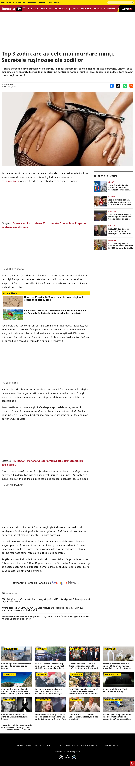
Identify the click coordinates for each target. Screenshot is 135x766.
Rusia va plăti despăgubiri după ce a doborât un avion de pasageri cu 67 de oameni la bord (117, 717)
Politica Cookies (24, 745)
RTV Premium (19, 3)
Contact (59, 745)
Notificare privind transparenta (67, 751)
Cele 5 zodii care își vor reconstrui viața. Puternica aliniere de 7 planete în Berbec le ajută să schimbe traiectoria (55, 311)
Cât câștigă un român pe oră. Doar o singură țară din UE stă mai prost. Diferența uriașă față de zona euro (46, 600)
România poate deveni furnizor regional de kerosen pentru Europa (16, 666)
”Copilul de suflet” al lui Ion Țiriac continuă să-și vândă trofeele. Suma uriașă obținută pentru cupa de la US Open (83, 666)
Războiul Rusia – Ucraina (49, 3)
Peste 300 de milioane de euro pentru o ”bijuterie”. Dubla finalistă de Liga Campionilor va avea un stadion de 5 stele (46, 617)
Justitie (73, 8)
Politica (33, 8)
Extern (111, 196)
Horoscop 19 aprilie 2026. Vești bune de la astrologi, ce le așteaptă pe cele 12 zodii (54, 298)
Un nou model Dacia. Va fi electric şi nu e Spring (115, 690)
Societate (46, 8)
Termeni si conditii (43, 745)
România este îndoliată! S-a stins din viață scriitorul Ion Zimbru (14, 717)
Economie (61, 8)
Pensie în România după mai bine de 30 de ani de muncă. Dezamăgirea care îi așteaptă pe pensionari (118, 666)
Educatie (86, 8)
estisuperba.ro (10, 181)
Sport (111, 182)
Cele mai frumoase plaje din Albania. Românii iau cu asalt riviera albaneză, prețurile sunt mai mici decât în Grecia (16, 691)
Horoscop (31, 3)
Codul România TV (110, 745)
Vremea (111, 8)
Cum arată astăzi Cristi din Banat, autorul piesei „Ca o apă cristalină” (83, 717)
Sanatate (99, 8)
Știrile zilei (6, 3)
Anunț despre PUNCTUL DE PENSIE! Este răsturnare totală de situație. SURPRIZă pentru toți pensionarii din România (42, 609)
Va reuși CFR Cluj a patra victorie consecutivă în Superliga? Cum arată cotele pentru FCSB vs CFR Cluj (16, 727)
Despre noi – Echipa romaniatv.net (82, 745)
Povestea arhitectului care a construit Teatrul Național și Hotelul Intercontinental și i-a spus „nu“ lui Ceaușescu (49, 691)
